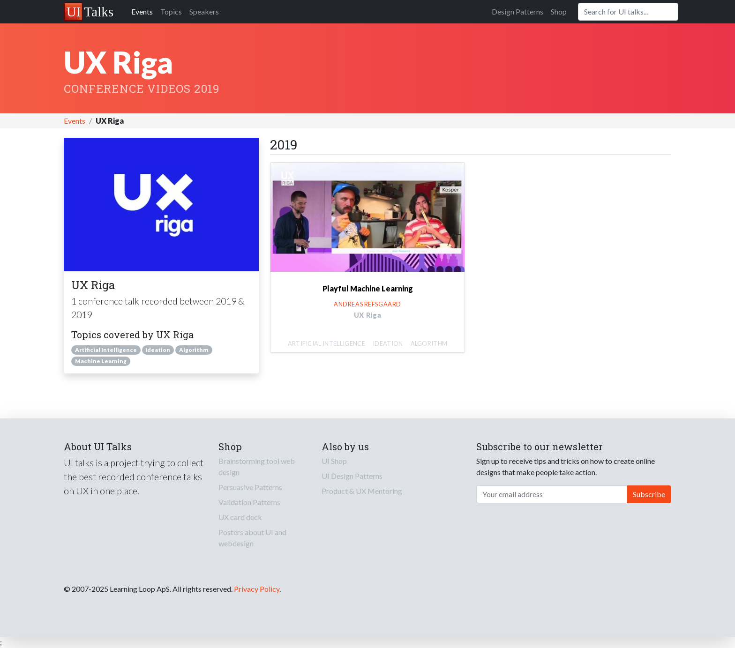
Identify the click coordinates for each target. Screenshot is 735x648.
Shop (559, 11)
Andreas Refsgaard (367, 304)
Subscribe (649, 494)
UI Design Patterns (352, 475)
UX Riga (368, 315)
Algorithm (194, 349)
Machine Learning (101, 361)
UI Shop (334, 460)
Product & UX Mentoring (362, 490)
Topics (171, 11)
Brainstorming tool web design (256, 466)
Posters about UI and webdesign (252, 538)
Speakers (204, 11)
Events (142, 11)
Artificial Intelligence (106, 349)
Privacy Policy (256, 588)
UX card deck (240, 517)
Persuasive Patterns (250, 487)
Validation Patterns (249, 502)
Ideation (157, 349)
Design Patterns (517, 11)
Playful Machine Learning (367, 288)
